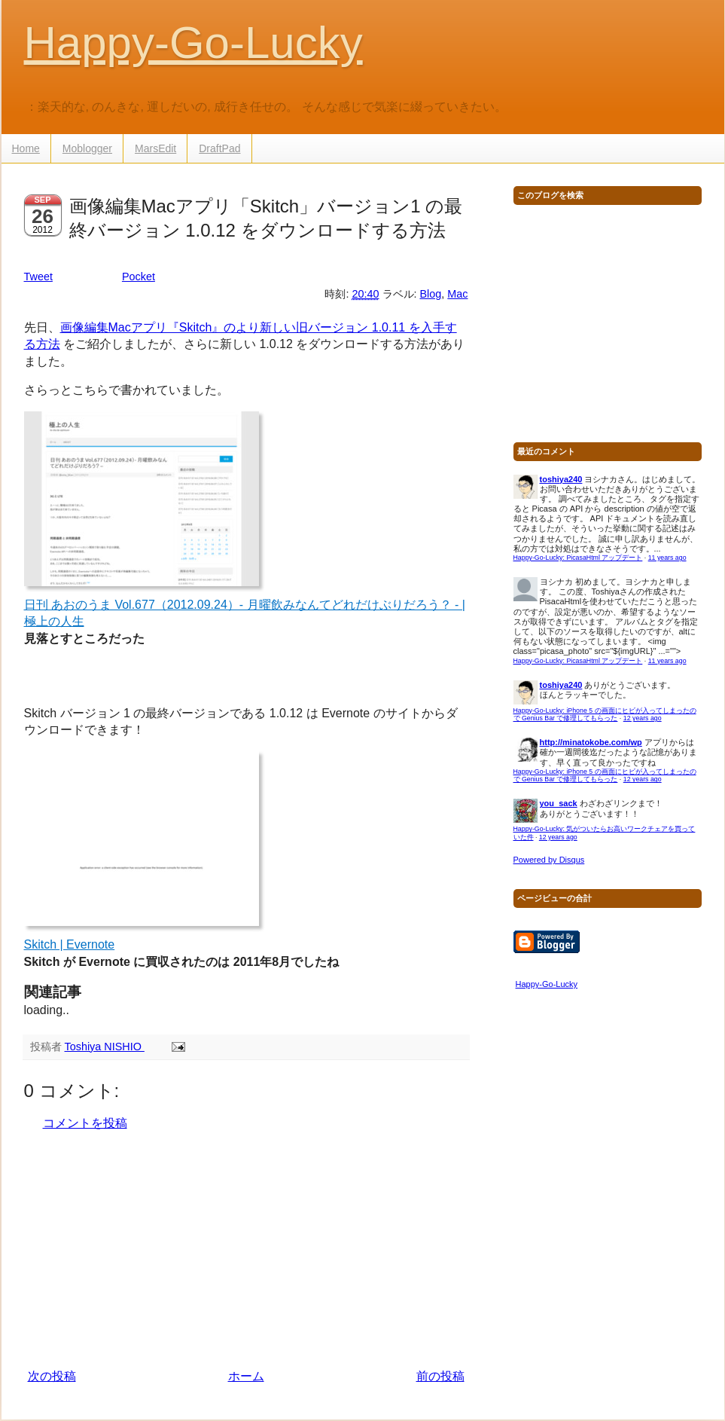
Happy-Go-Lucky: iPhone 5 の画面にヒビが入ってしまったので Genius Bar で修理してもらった (604, 715)
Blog (431, 294)
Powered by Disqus (549, 859)
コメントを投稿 (85, 1123)
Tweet (38, 276)
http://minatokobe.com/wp (591, 742)
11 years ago (667, 557)
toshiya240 (561, 479)
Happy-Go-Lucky (193, 42)
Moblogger (87, 148)
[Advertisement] (246, 1250)
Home (26, 148)
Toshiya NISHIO (105, 1047)
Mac (457, 294)
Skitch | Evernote (69, 944)
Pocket (138, 276)
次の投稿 (52, 1376)
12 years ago (642, 718)
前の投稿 (440, 1376)
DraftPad (219, 148)
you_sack (558, 803)
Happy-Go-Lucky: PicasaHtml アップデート (578, 557)
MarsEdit (155, 148)
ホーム (246, 1376)
